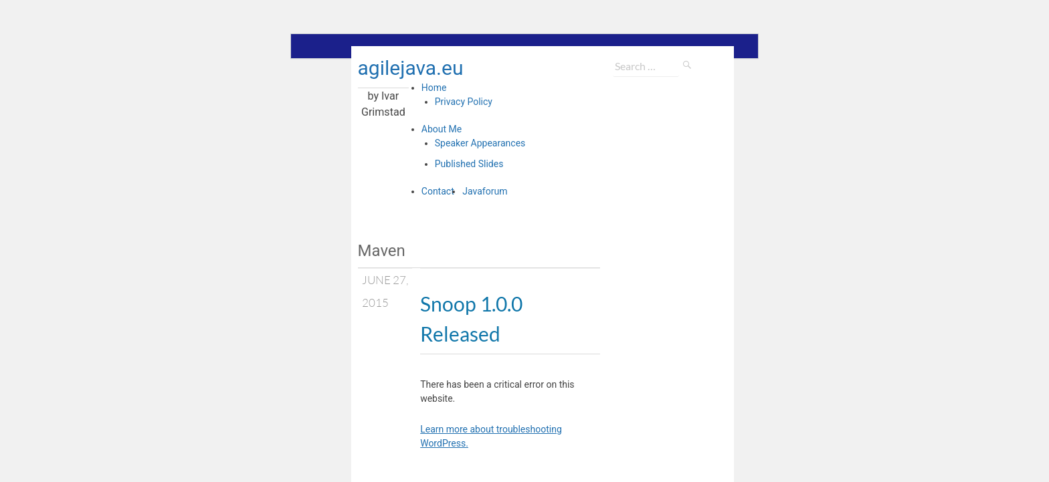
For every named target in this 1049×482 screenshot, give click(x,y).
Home (434, 87)
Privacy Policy (463, 101)
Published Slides (469, 163)
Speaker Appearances (480, 143)
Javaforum (484, 191)
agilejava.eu (411, 68)
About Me (441, 129)
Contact (437, 191)
